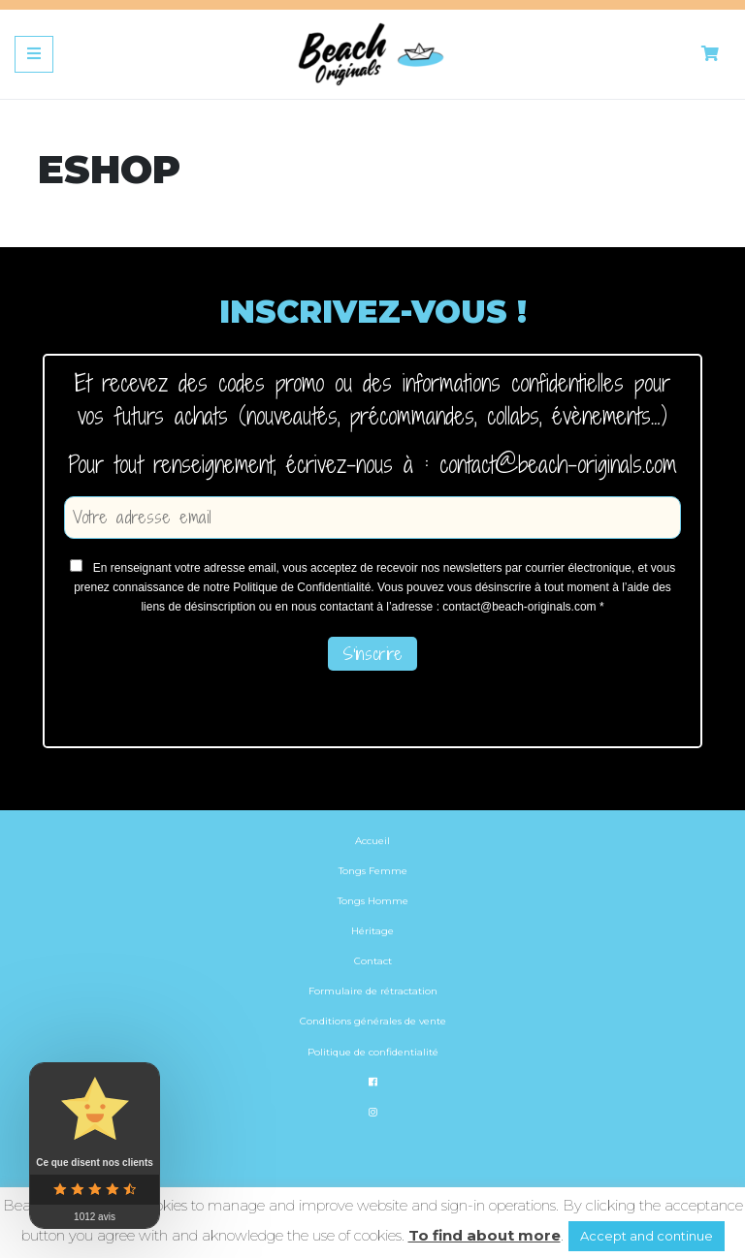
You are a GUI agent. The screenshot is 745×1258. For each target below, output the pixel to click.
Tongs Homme (373, 901)
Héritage (372, 931)
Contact (373, 961)
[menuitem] (372, 1140)
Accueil (372, 840)
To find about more (484, 1235)
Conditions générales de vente (373, 1021)
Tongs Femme (373, 871)
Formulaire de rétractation (372, 991)
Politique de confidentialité (373, 1052)
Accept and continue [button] (646, 1235)
